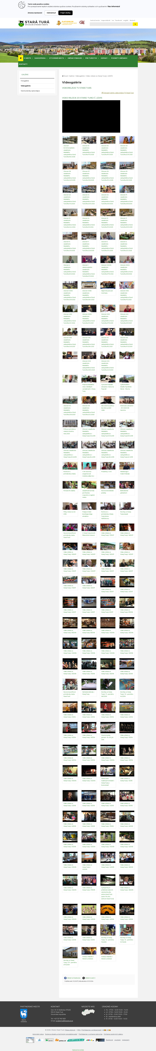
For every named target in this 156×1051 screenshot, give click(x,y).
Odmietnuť (51, 13)
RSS (113, 20)
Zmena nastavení (35, 13)
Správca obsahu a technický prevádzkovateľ (61, 1034)
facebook (118, 20)
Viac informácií (114, 6)
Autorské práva (38, 1034)
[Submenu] (32, 58)
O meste (27, 58)
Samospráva (40, 58)
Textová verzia (95, 20)
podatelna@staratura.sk (64, 1021)
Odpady (104, 58)
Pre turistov (91, 58)
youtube (117, 1040)
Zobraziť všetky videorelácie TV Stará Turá (118, 93)
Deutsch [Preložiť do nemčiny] (132, 20)
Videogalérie (26, 86)
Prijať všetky (65, 13)
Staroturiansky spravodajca (30, 91)
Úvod (66, 76)
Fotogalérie (25, 81)
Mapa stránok (105, 20)
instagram (125, 1040)
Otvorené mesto (56, 58)
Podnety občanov (119, 58)
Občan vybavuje (75, 58)
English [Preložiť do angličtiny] (125, 20)
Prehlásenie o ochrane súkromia (90, 1034)
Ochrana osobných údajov (113, 1034)
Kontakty (23, 64)
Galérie (71, 76)
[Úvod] (20, 58)
